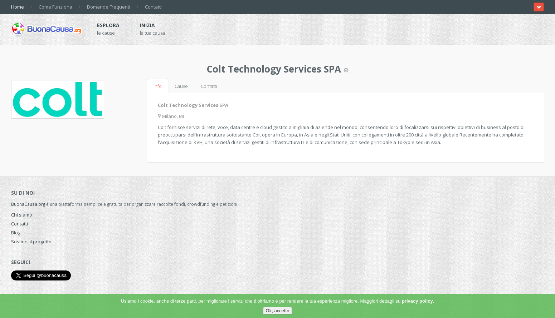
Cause (181, 86)
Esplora (108, 25)
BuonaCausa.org (28, 204)
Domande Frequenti (108, 7)
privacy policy (417, 301)
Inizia (147, 25)
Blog (15, 232)
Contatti (153, 7)
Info (158, 86)
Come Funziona (55, 7)
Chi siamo (21, 215)
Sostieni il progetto (31, 241)
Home (17, 7)
